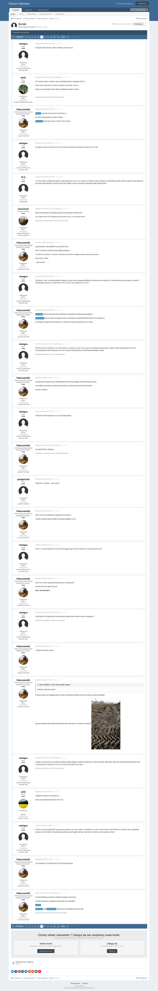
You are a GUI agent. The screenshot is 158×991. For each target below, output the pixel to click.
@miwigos (39, 121)
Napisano (45, 43)
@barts (38, 113)
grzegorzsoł (23, 479)
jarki (23, 792)
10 (54, 37)
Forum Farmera (19, 3)
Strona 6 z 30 (75, 37)
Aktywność (28, 10)
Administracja (31, 14)
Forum (13, 14)
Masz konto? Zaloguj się (125, 3)
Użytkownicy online (45, 14)
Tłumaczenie (75, 983)
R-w (23, 177)
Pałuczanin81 (23, 109)
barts (23, 77)
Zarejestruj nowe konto (45, 951)
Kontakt (84, 983)
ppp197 (33, 27)
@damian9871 (51, 909)
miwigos (23, 44)
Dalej (63, 37)
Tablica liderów (59, 14)
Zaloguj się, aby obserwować (123, 24)
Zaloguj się (112, 951)
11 (58, 37)
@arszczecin (40, 318)
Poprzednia (19, 37)
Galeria (21, 14)
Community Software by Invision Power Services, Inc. (79, 988)
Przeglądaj (15, 10)
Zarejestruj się (142, 3)
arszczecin (23, 209)
